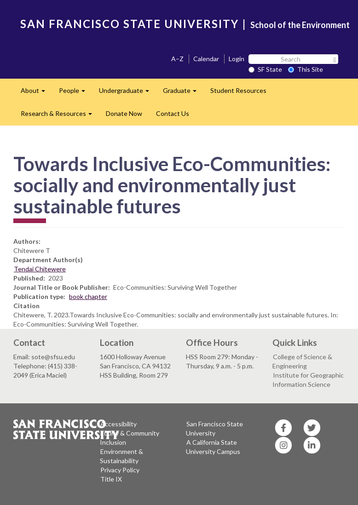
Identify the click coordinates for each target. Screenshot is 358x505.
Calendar (206, 59)
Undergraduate (127, 93)
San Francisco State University (214, 428)
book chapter (88, 296)
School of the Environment (300, 25)
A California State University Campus (213, 446)
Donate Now (124, 113)
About (36, 93)
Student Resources (238, 90)
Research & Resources (60, 116)
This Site (305, 69)
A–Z (177, 59)
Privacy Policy (119, 470)
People (75, 93)
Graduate (183, 93)
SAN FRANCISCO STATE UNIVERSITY (129, 23)
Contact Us (172, 113)
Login (236, 59)
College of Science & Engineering (302, 361)
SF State (265, 69)
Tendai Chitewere (40, 269)
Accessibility (118, 424)
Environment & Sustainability (121, 456)
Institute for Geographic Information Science (308, 379)
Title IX (111, 479)
